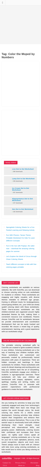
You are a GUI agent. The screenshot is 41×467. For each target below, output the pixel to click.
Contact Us (7, 463)
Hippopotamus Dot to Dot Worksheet (22, 199)
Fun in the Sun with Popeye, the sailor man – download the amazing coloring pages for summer (20, 248)
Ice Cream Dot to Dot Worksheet (20, 189)
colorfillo (7, 458)
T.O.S (5, 465)
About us (21, 465)
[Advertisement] (20, 22)
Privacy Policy (20, 463)
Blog (37, 465)
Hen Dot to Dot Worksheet (22, 209)
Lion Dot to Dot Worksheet (23, 169)
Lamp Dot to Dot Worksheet (23, 179)
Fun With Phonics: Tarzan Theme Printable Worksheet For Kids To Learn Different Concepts (20, 238)
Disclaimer (34, 463)
